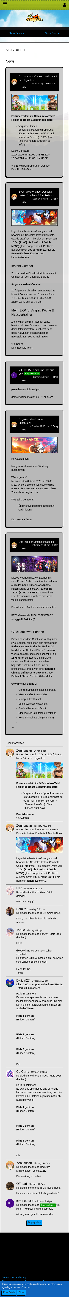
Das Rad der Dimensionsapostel (36, 541)
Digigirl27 (23, 980)
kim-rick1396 (25, 377)
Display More (34, 1222)
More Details (9, 1292)
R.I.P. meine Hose (50, 913)
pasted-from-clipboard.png (25, 389)
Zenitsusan (24, 83)
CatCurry (22, 1071)
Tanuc (20, 930)
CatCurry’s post (31, 984)
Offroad (21, 1184)
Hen (19, 888)
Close (21, 1292)
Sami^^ (21, 909)
